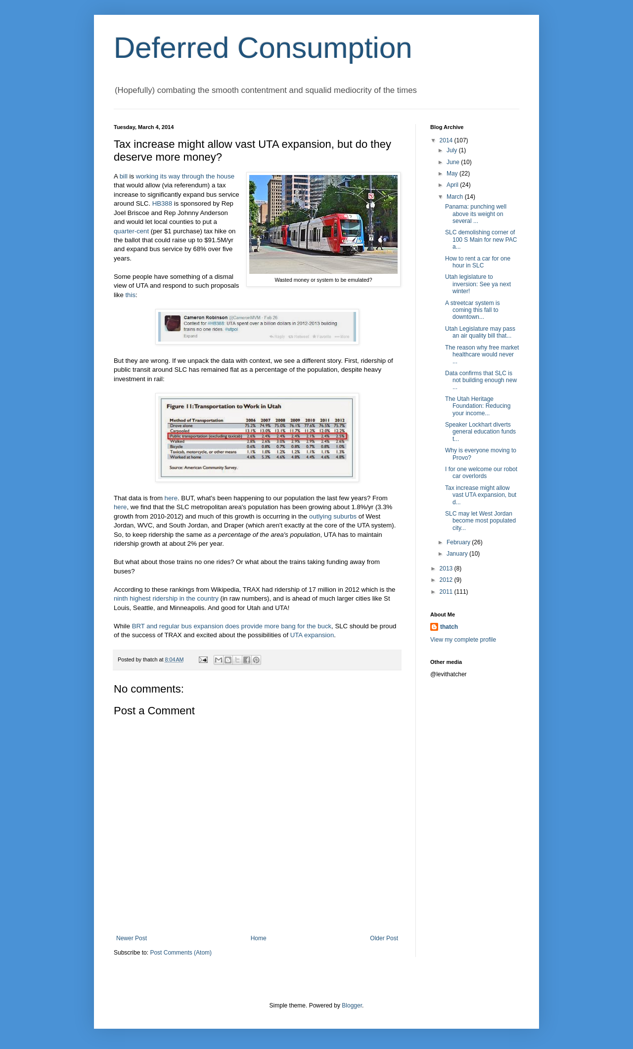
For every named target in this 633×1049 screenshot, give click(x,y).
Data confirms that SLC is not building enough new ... (481, 380)
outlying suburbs (333, 516)
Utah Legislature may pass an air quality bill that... (480, 332)
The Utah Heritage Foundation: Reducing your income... (477, 406)
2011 (447, 591)
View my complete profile (463, 639)
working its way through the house (185, 176)
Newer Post (131, 938)
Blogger (352, 1005)
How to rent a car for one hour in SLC (477, 262)
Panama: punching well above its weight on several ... (475, 213)
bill (124, 176)
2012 (447, 579)
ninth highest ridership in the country (166, 598)
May (453, 173)
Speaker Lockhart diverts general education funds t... (480, 431)
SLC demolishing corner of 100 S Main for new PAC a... (481, 239)
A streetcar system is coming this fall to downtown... (472, 310)
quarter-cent (131, 231)
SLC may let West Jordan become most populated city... (480, 520)
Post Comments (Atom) (181, 952)
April (453, 184)
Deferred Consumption (263, 47)
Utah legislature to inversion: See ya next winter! (478, 284)
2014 (447, 140)
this (130, 295)
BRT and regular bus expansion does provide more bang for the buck (231, 626)
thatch (449, 626)
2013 (447, 568)
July (453, 150)
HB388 (162, 203)
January (458, 553)
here (171, 498)
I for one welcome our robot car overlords (481, 473)
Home (259, 938)
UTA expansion (312, 635)
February (459, 542)
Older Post (384, 938)
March (456, 196)
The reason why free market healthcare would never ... (482, 354)
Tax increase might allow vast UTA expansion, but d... (480, 495)
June (454, 162)
